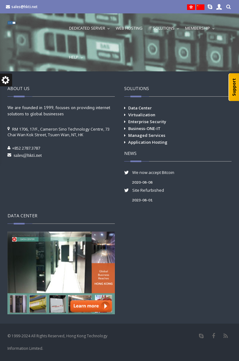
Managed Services (146, 135)
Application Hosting (147, 142)
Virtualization (141, 115)
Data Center (140, 108)
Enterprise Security (147, 121)
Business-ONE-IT (144, 128)
